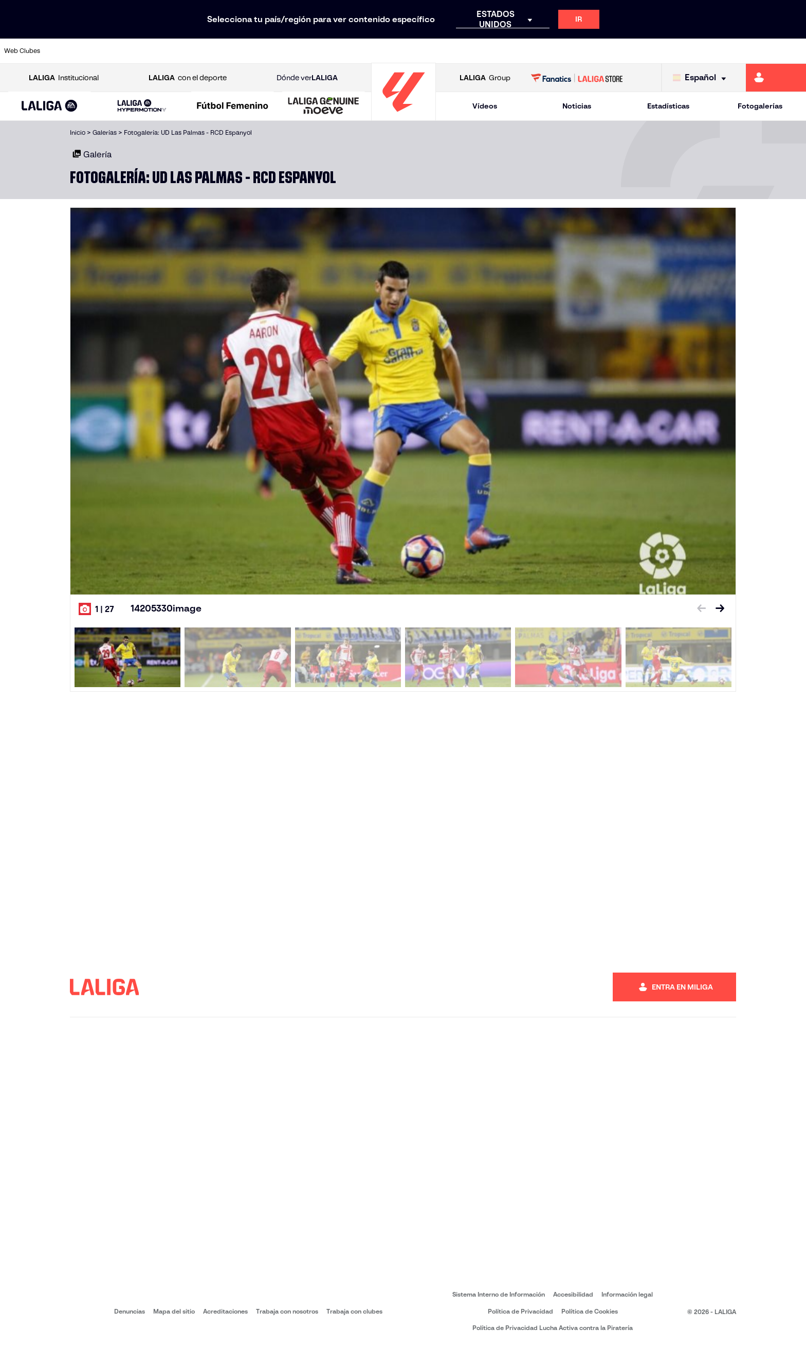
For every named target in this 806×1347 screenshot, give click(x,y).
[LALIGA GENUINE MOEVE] (323, 106)
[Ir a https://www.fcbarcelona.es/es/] (261, 51)
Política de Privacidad (520, 1311)
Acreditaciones (225, 1311)
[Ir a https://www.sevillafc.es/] (718, 51)
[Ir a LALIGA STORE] (577, 78)
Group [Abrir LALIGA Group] (485, 78)
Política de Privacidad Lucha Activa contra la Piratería (552, 1327)
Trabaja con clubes (354, 1311)
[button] (49, 106)
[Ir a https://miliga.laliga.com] (776, 78)
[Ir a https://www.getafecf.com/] (299, 51)
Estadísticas (668, 106)
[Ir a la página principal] (403, 116)
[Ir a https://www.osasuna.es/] (146, 51)
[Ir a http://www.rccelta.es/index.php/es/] (451, 51)
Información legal (627, 1294)
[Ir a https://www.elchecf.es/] (222, 51)
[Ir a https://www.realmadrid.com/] (603, 51)
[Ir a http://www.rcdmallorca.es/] (527, 51)
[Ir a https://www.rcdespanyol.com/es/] (489, 51)
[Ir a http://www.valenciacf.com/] (756, 51)
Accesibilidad (573, 1294)
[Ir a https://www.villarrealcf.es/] (794, 51)
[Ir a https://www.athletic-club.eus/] (70, 51)
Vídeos (484, 106)
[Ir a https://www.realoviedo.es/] (642, 51)
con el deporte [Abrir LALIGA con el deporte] (188, 78)
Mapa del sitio (174, 1311)
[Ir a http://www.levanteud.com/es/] (375, 51)
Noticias (576, 106)
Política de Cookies (589, 1311)
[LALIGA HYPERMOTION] (142, 106)
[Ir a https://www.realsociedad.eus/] (680, 51)
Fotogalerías (760, 106)
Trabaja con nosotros (287, 1311)
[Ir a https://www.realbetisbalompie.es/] (565, 51)
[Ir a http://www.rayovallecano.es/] (413, 51)
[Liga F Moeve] (232, 106)
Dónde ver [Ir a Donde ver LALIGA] (307, 78)
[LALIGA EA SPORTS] (49, 106)
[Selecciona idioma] (702, 78)
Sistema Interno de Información (498, 1294)
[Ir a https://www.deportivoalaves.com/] (184, 51)
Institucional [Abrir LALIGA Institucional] (64, 78)
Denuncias (129, 1311)
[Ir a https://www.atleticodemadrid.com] (108, 51)
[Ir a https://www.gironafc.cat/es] (337, 51)
